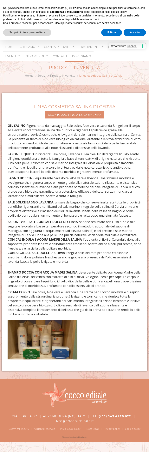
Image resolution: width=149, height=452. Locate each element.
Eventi (12, 56)
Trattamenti (91, 47)
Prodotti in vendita (62, 75)
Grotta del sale (59, 47)
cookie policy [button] (118, 11)
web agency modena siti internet (74, 437)
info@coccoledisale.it (74, 421)
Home (10, 47)
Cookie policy (132, 429)
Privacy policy (112, 429)
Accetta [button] (135, 32)
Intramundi (36, 56)
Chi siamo (29, 47)
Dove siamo (81, 56)
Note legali (93, 429)
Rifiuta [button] (111, 32)
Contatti (60, 56)
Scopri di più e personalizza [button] (27, 32)
